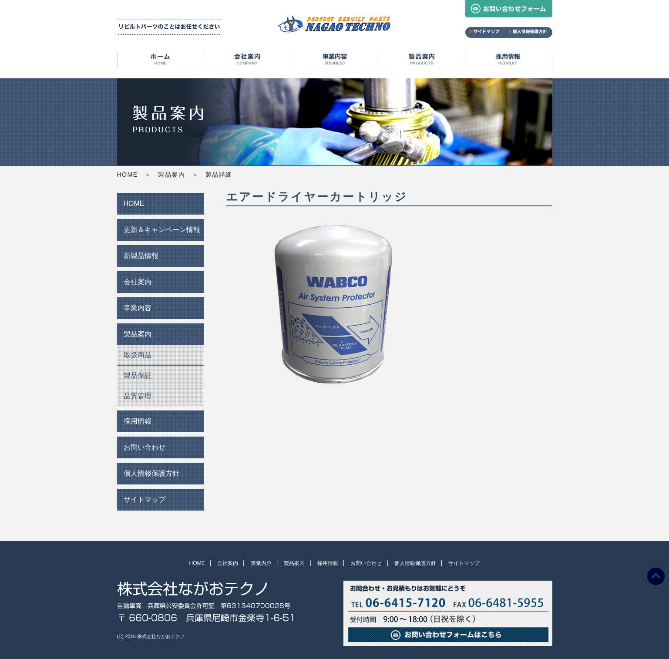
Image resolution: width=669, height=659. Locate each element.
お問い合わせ (144, 447)
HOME (160, 61)
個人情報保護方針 (151, 473)
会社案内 (247, 61)
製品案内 (421, 61)
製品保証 (137, 375)
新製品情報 (141, 255)
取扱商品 (137, 355)
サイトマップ (144, 499)
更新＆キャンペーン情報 (162, 229)
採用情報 (508, 61)
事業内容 (334, 61)
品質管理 (137, 396)
